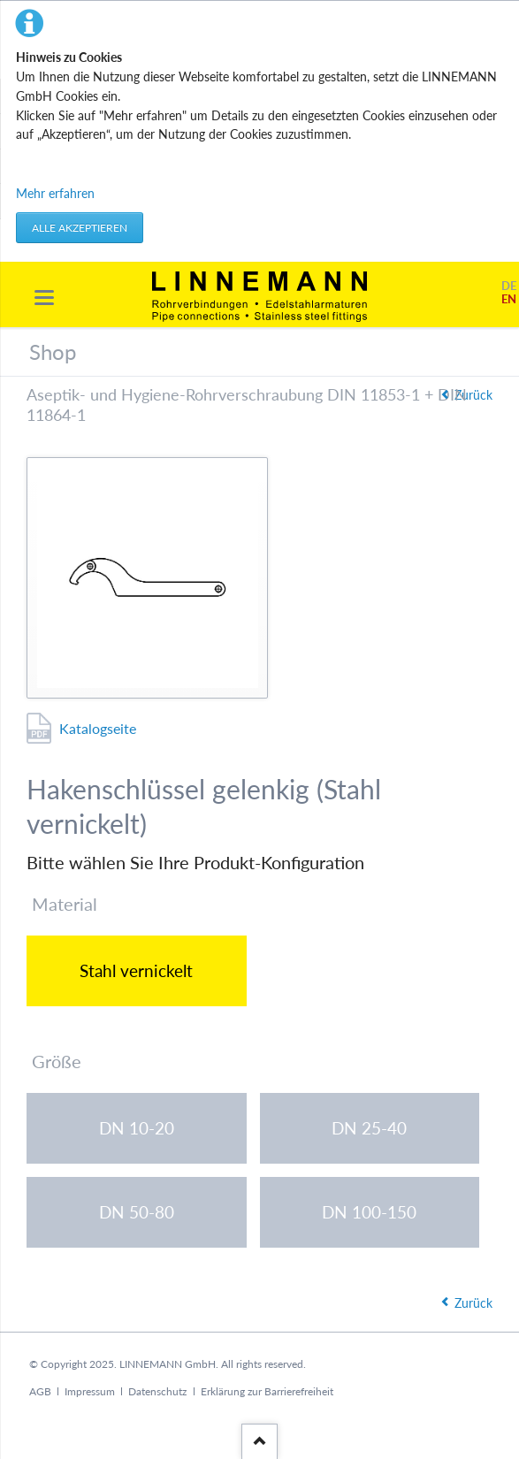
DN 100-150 (369, 1212)
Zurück (473, 1302)
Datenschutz (157, 1391)
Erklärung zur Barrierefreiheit (267, 1391)
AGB (40, 1391)
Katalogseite (97, 728)
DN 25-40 (369, 1128)
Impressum (90, 1391)
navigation (44, 297)
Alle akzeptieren (79, 227)
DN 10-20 (136, 1128)
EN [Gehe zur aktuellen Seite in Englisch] (508, 299)
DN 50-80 (136, 1212)
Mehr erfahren (55, 193)
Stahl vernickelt (136, 970)
